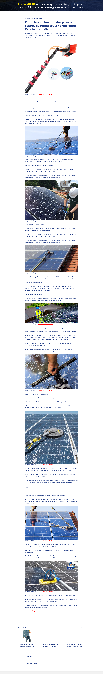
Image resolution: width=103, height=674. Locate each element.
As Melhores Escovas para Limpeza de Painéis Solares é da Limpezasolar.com (51, 645)
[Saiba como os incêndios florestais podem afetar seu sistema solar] (74, 636)
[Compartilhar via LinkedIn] (32, 617)
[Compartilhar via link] (36, 617)
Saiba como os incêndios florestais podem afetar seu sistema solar (74, 645)
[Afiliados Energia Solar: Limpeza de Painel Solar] (28, 636)
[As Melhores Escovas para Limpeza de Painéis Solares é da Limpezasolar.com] (51, 636)
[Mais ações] (77, 18)
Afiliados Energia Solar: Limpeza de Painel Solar (27, 645)
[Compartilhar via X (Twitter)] (29, 617)
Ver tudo (83, 627)
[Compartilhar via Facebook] (25, 617)
